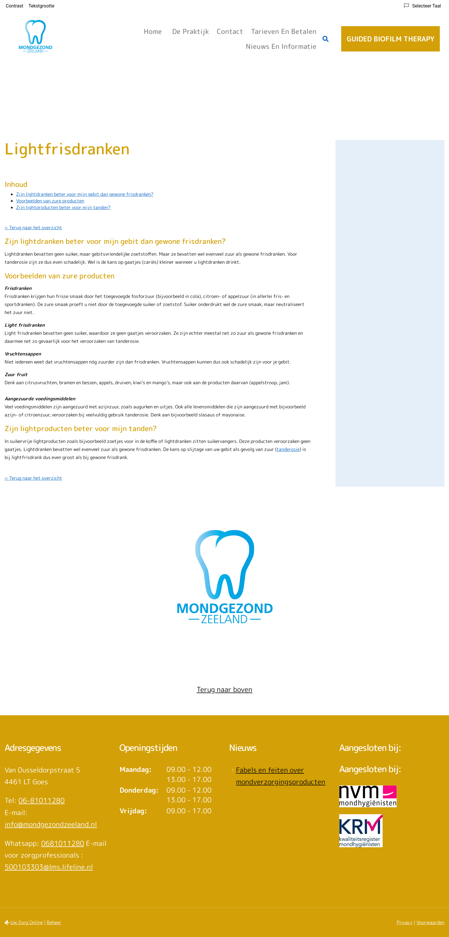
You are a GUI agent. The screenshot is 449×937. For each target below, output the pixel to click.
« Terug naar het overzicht (33, 227)
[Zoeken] (325, 38)
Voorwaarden (430, 922)
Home (153, 31)
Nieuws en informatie (281, 46)
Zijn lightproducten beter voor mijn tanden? (63, 207)
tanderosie (288, 449)
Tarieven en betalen (283, 31)
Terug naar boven (224, 689)
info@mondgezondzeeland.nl (51, 824)
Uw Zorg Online (26, 922)
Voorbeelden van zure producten (50, 201)
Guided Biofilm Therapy (390, 39)
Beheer (54, 922)
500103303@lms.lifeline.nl (49, 867)
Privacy (404, 922)
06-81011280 (41, 800)
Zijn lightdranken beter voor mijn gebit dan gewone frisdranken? (84, 194)
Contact (230, 31)
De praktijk (190, 31)
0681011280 (62, 843)
